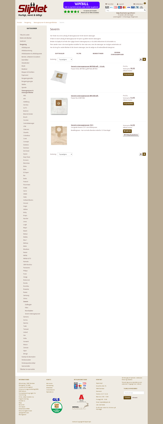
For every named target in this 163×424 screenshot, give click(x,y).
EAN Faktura (22, 391)
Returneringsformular (25, 410)
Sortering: (53, 59)
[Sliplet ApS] (32, 9)
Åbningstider (22, 414)
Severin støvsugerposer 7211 (83, 126)
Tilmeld (127, 397)
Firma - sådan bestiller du (26, 396)
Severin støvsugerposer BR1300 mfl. (85, 96)
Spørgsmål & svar (24, 412)
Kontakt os (22, 400)
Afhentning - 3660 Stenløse (27, 383)
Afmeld (134, 397)
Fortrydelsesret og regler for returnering (27, 393)
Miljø (20, 402)
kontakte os (112, 41)
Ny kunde (21, 404)
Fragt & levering (23, 398)
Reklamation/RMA (24, 408)
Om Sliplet (22, 406)
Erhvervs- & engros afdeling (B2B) (28, 389)
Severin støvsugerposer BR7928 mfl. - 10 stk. (89, 67)
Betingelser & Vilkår (25, 385)
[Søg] (144, 10)
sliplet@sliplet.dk (105, 402)
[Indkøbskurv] (140, 4)
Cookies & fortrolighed (25, 387)
